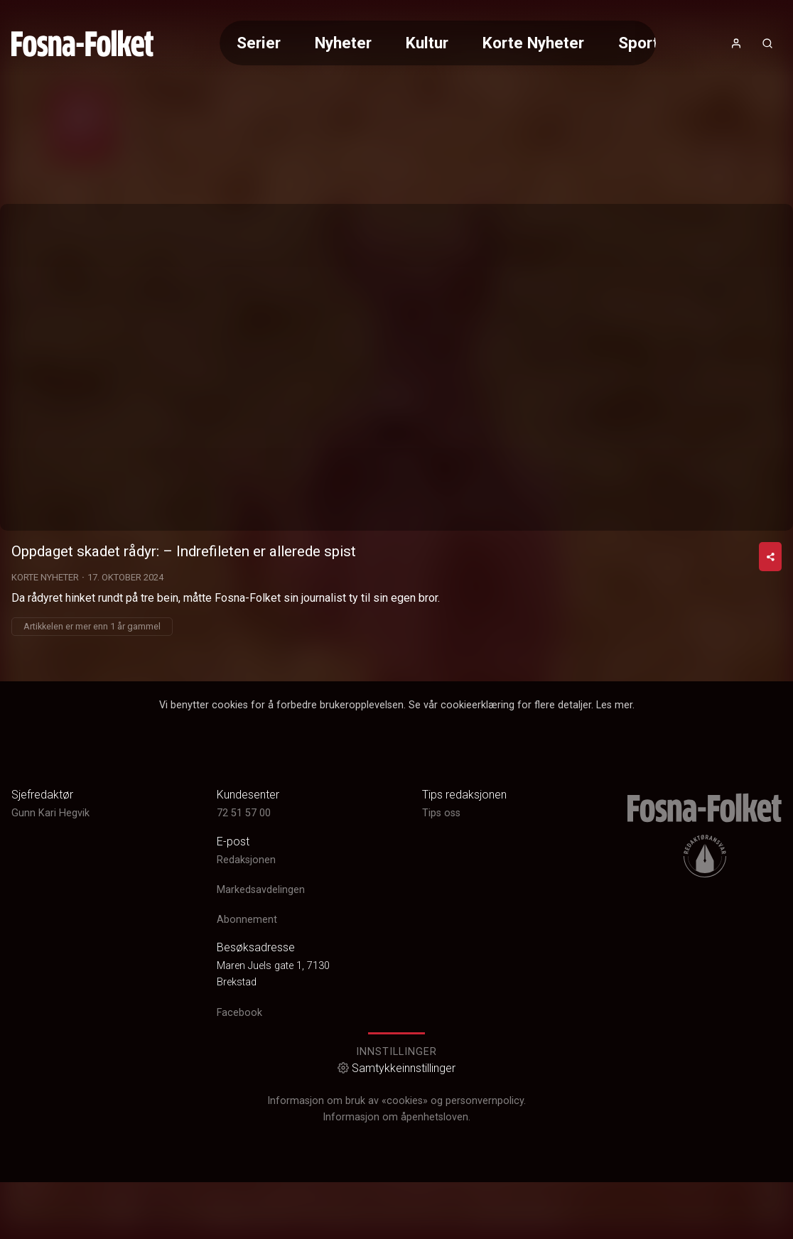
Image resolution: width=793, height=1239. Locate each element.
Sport (638, 42)
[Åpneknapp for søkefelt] (767, 43)
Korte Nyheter (533, 42)
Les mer (614, 868)
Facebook (239, 1175)
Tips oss (441, 976)
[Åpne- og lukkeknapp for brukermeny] (736, 43)
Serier (259, 42)
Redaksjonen (246, 1023)
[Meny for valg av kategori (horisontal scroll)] (438, 43)
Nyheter (343, 42)
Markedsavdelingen (261, 1053)
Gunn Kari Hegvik (50, 976)
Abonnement (247, 1083)
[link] (82, 43)
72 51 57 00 (244, 976)
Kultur (427, 42)
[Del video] (770, 720)
